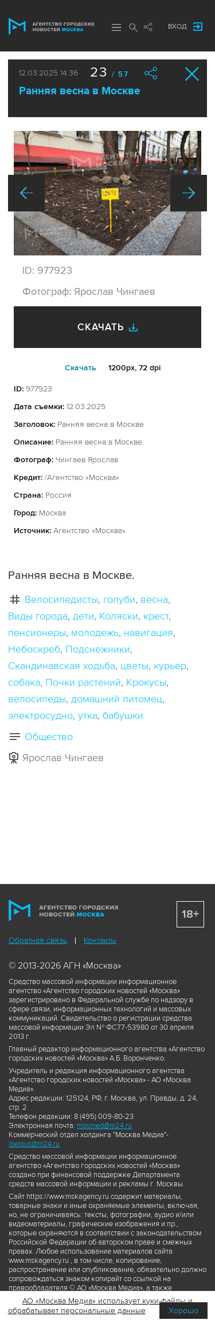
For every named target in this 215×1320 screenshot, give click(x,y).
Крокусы (146, 682)
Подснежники (97, 649)
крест (156, 616)
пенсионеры (37, 632)
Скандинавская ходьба (61, 665)
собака (24, 682)
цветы (134, 665)
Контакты (100, 940)
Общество (49, 736)
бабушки (123, 715)
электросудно (40, 715)
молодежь (95, 632)
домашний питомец (116, 699)
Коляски (118, 616)
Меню (116, 27)
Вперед (188, 193)
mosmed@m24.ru (104, 1125)
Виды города (38, 616)
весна (154, 599)
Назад (26, 193)
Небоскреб (34, 649)
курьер (170, 665)
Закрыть (192, 74)
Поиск (133, 27)
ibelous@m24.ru (34, 1144)
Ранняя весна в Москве (79, 91)
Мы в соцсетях (148, 27)
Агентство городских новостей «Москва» (52, 26)
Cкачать (80, 368)
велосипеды (37, 699)
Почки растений (83, 682)
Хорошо (183, 1310)
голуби (119, 599)
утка (87, 715)
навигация (148, 632)
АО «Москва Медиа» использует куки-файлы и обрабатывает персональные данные (100, 1305)
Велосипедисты (61, 599)
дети (83, 616)
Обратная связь (38, 940)
